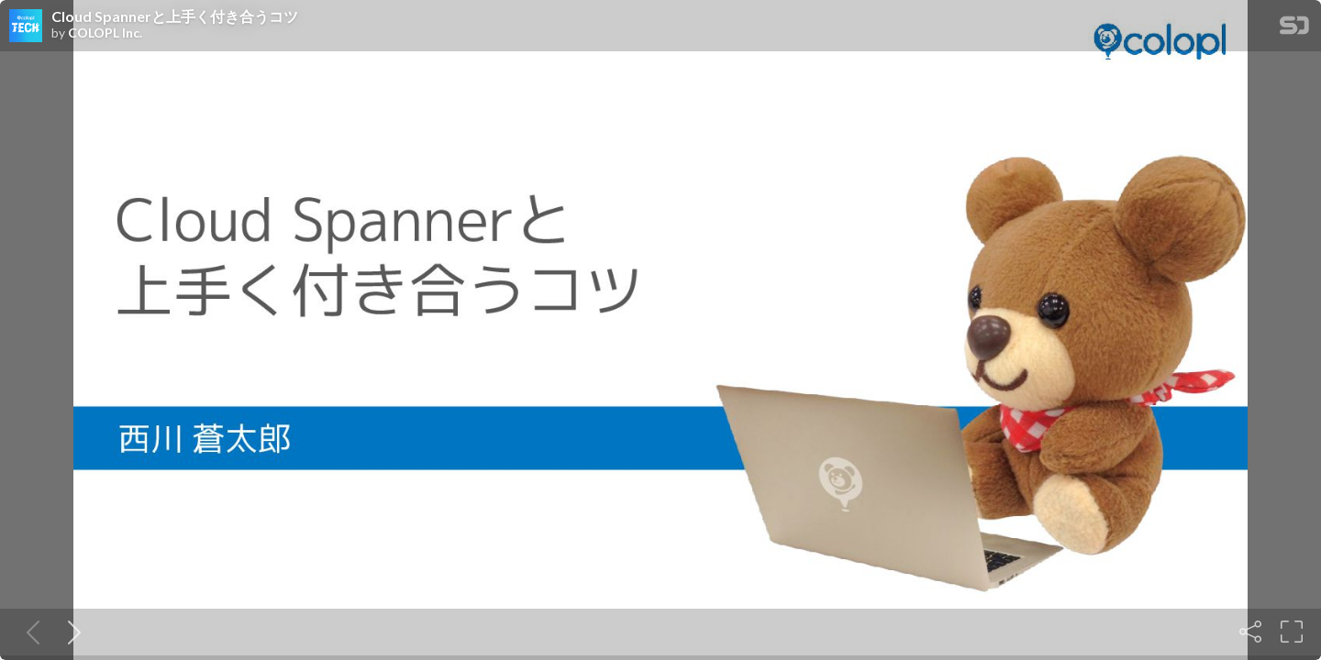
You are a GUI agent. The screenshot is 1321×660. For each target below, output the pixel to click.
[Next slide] (70, 631)
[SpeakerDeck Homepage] (1294, 29)
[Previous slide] (29, 631)
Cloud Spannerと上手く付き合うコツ (174, 16)
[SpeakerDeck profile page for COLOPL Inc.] (25, 26)
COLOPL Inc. (105, 33)
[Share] (1250, 631)
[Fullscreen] (1291, 631)
